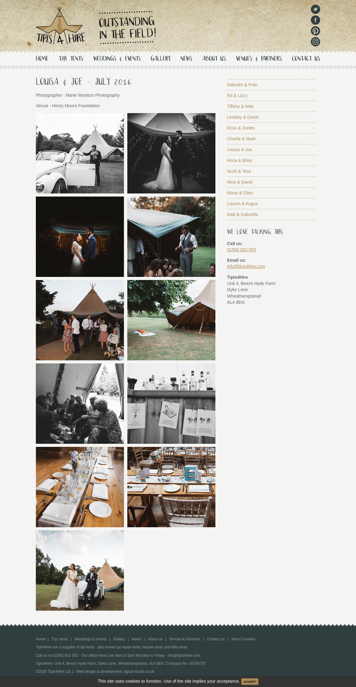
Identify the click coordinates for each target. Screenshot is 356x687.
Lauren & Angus (242, 203)
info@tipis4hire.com (246, 266)
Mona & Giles (240, 192)
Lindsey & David (242, 117)
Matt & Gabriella (242, 214)
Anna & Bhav (239, 160)
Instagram (315, 41)
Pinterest (315, 31)
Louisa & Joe (239, 149)
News (186, 59)
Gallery (160, 59)
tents (71, 59)
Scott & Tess (239, 171)
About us (214, 59)
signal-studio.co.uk (139, 671)
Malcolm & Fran (242, 84)
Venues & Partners (259, 59)
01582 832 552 (241, 249)
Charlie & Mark (241, 138)
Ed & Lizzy (237, 95)
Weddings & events (117, 59)
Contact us (306, 59)
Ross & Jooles (241, 127)
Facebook (315, 20)
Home (42, 59)
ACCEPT (250, 681)
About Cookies (243, 639)
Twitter (315, 9)
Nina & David (239, 182)
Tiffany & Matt (240, 106)
